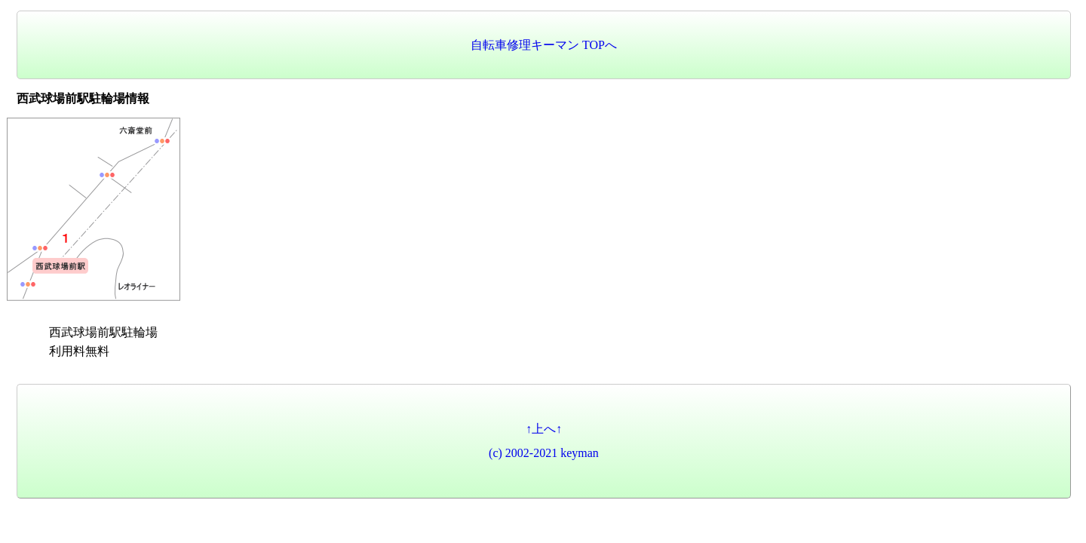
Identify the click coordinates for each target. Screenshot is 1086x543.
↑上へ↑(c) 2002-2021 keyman (544, 440)
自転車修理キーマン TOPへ (544, 44)
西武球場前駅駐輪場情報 (83, 98)
